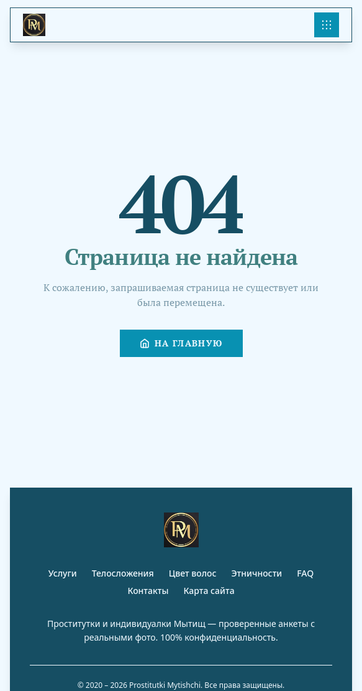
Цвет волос (193, 573)
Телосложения (123, 573)
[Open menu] (326, 24)
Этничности (257, 573)
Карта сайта (208, 590)
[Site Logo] (34, 25)
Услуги (62, 573)
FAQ (305, 573)
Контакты (147, 590)
